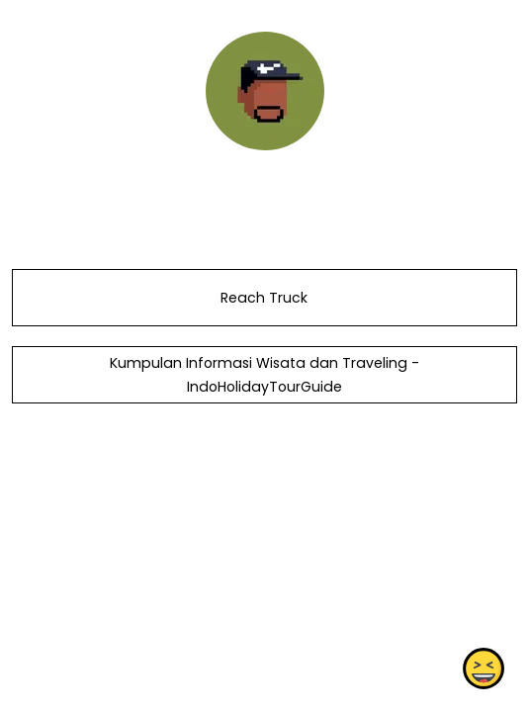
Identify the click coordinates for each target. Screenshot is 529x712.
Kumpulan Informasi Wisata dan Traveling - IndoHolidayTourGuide (264, 375)
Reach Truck (264, 298)
